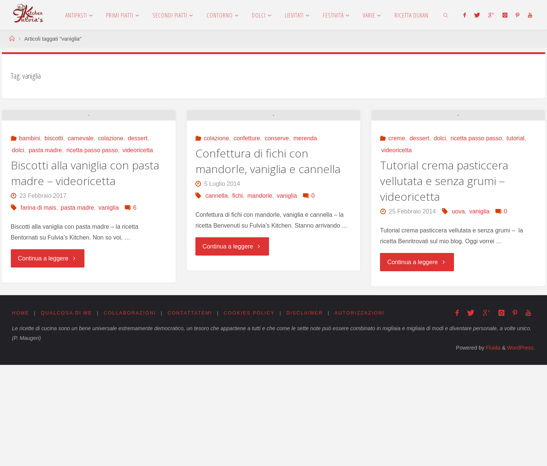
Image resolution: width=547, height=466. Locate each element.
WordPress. (521, 449)
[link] (446, 15)
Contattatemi (190, 414)
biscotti (53, 240)
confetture (247, 240)
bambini (29, 240)
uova (458, 313)
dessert (137, 240)
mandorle (259, 297)
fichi (237, 297)
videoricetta (138, 251)
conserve (277, 240)
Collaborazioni (130, 414)
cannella (216, 297)
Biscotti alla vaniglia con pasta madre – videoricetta (85, 274)
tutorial (516, 240)
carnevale (80, 240)
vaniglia (109, 309)
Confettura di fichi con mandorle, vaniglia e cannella (267, 262)
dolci (18, 251)
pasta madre (45, 251)
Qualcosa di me (66, 414)
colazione (110, 240)
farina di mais (38, 309)
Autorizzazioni (360, 414)
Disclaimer (305, 414)
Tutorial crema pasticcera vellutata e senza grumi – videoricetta (444, 282)
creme (397, 240)
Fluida (492, 449)
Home (20, 414)
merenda (305, 240)
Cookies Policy (249, 414)
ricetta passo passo (92, 251)
